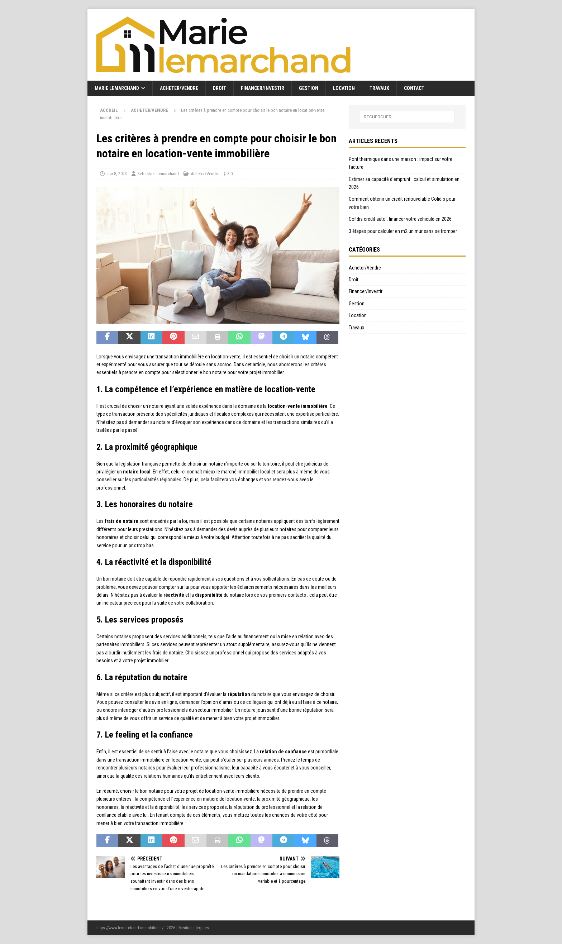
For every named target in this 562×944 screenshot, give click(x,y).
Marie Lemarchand (117, 88)
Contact (414, 88)
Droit (219, 88)
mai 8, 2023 (116, 173)
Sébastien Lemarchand (158, 173)
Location (344, 88)
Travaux (379, 88)
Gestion (308, 88)
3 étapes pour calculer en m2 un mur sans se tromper (403, 231)
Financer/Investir (262, 88)
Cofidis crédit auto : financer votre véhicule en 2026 (400, 219)
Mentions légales (193, 927)
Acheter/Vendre (179, 88)
